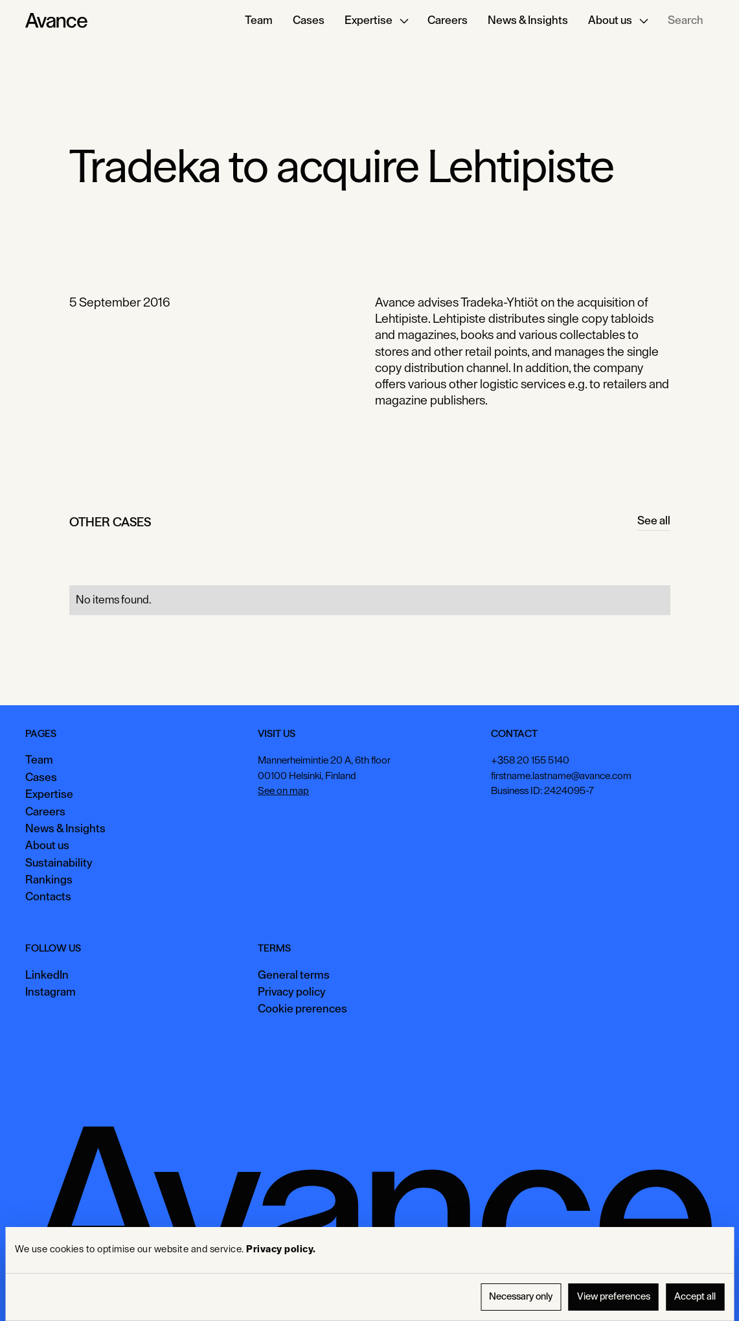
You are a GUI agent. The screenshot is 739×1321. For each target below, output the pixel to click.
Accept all (695, 1297)
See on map (284, 791)
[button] (376, 20)
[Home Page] (56, 20)
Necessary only (520, 1297)
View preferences (613, 1297)
